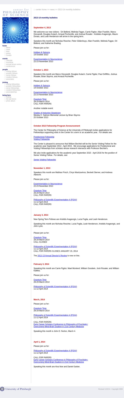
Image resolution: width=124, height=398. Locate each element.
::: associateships (10, 92)
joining (5, 82)
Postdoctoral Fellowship (44, 137)
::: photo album (9, 101)
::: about (7, 47)
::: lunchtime (8, 62)
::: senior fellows (10, 75)
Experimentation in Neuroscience (48, 59)
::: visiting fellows (10, 71)
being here (6, 95)
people (5, 69)
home (4, 46)
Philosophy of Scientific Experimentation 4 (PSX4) (55, 200)
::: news (7, 49)
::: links (6, 51)
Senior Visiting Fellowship (45, 160)
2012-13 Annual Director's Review (52, 256)
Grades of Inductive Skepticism (47, 113)
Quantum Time (40, 99)
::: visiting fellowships (12, 84)
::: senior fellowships (11, 88)
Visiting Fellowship (42, 139)
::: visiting (7, 97)
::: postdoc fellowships (12, 86)
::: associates (9, 79)
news (52, 9)
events (5, 59)
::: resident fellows (10, 77)
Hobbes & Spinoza (42, 52)
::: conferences (9, 66)
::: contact (7, 55)
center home (41, 9)
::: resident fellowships (12, 90)
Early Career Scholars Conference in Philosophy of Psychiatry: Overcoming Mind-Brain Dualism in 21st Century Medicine (61, 325)
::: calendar (8, 60)
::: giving (7, 53)
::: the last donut (10, 99)
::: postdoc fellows (10, 73)
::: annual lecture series (12, 64)
